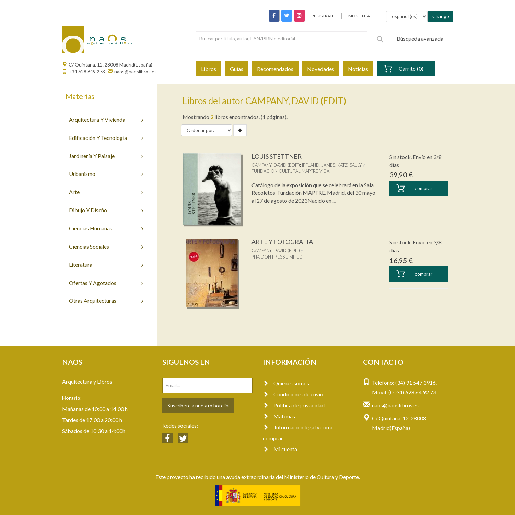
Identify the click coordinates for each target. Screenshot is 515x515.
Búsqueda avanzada (420, 38)
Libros (208, 68)
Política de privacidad (294, 405)
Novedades (320, 68)
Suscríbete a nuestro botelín (198, 405)
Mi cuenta (280, 449)
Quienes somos (286, 383)
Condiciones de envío (293, 394)
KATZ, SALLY (349, 165)
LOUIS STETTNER (276, 156)
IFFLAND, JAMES (318, 165)
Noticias (358, 68)
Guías (236, 68)
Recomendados (275, 68)
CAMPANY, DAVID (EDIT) (275, 165)
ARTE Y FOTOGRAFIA (282, 241)
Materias (279, 416)
